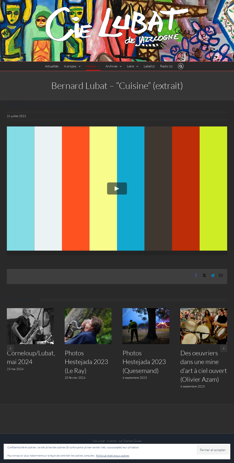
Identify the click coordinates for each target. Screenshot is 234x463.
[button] (181, 66)
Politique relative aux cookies (112, 455)
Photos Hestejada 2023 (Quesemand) (144, 361)
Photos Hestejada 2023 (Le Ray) (86, 361)
